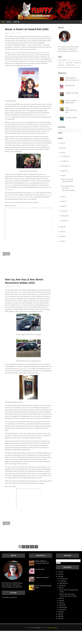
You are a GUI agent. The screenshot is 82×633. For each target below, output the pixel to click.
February (64, 216)
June (62, 196)
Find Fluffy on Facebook (9, 597)
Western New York (73, 67)
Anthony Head (28, 183)
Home (3, 22)
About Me (16, 22)
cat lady (62, 60)
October (64, 161)
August (63, 171)
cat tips (70, 60)
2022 (61, 148)
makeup (79, 65)
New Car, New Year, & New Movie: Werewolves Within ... (68, 188)
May (62, 201)
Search (60, 132)
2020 (61, 227)
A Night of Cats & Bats (72, 93)
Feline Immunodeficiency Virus (71, 110)
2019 (61, 231)
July (62, 175)
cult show (77, 60)
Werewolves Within (26, 368)
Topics (8, 22)
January (63, 220)
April (63, 206)
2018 (61, 236)
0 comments (19, 32)
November (64, 156)
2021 (61, 152)
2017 (61, 241)
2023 (61, 143)
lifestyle (70, 65)
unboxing (62, 67)
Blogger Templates (52, 627)
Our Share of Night (71, 117)
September (64, 166)
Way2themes (37, 627)
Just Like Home (70, 85)
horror (69, 62)
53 (32, 546)
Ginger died (14, 52)
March (63, 211)
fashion (61, 63)
